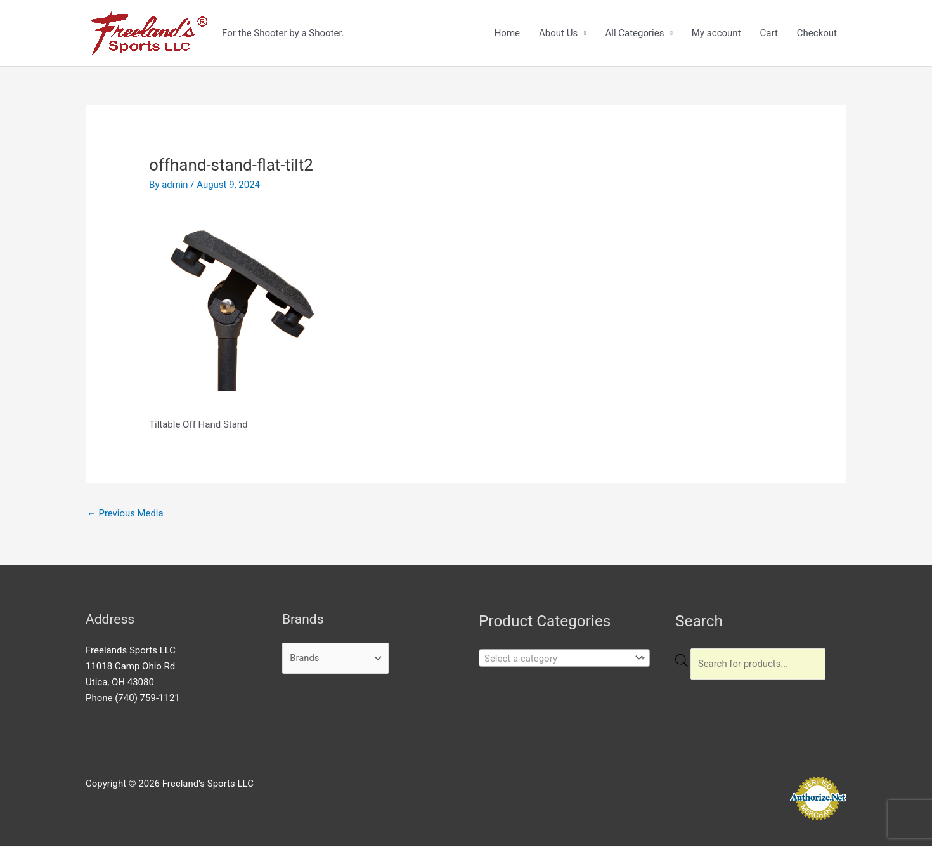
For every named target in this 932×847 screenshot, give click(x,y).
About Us (558, 33)
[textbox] (554, 658)
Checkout (817, 33)
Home (507, 33)
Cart (769, 33)
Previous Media (125, 513)
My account (716, 33)
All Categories (634, 33)
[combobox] (564, 658)
